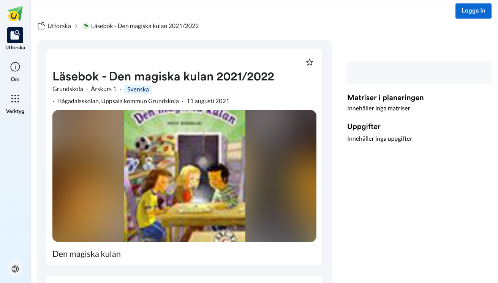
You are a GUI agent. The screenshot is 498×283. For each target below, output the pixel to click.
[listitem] (15, 39)
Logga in (473, 11)
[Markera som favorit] (309, 62)
